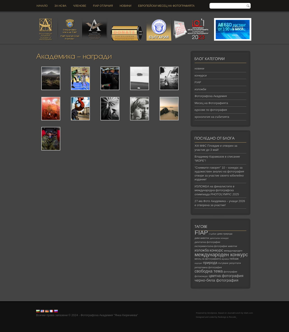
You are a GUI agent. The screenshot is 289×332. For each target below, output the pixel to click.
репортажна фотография (208, 267)
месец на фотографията (208, 259)
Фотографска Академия (211, 96)
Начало (42, 5)
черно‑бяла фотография (216, 280)
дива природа (224, 233)
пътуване (223, 263)
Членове (79, 5)
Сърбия (213, 234)
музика (225, 259)
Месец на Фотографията (211, 103)
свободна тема (209, 271)
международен (233, 250)
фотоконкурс (201, 276)
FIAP (198, 82)
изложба (202, 250)
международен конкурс (221, 254)
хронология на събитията (212, 117)
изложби (200, 89)
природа (210, 263)
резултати (235, 263)
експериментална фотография (211, 246)
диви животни (202, 238)
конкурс (216, 250)
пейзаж (234, 258)
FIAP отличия (103, 5)
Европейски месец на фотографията (166, 5)
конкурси (201, 75)
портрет (198, 263)
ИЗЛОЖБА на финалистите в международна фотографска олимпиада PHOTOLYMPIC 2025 (217, 190)
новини (125, 5)
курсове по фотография (211, 110)
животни (232, 246)
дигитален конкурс (219, 238)
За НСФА (60, 5)
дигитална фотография (207, 242)
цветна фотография (226, 276)
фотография (230, 271)
